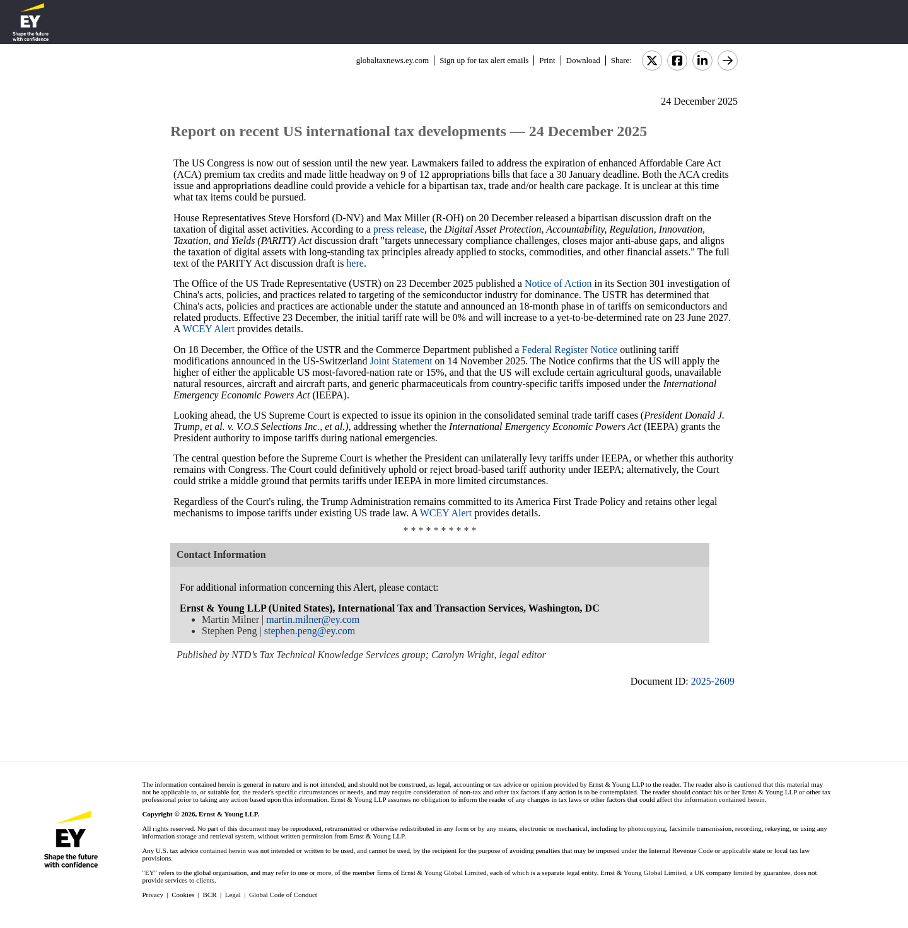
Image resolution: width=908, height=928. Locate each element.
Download (583, 60)
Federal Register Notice (569, 349)
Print (547, 60)
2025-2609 (713, 681)
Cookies (183, 894)
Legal (233, 894)
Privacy (152, 894)
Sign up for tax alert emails (483, 60)
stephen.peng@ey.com (309, 630)
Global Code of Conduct (283, 894)
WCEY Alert (209, 328)
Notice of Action (558, 283)
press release (398, 229)
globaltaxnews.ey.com (392, 60)
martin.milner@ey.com (312, 619)
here (355, 263)
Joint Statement (401, 361)
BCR (210, 894)
